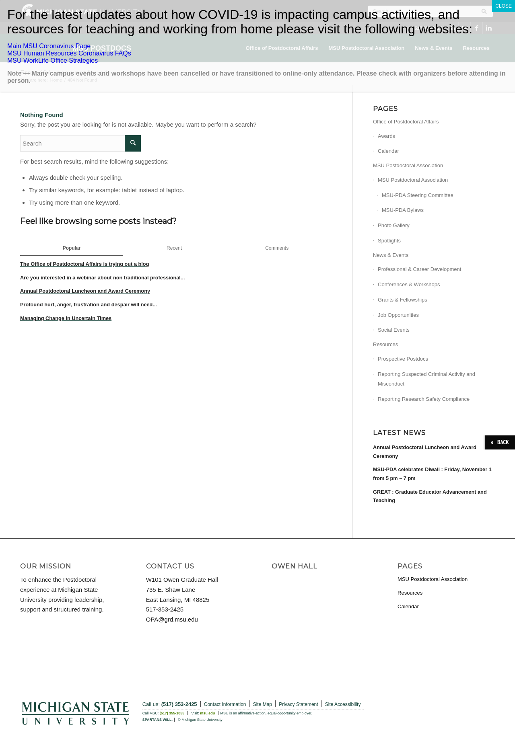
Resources (385, 344)
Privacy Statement (298, 704)
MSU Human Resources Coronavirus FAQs (69, 53)
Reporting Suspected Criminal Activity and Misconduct (426, 379)
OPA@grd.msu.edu (172, 619)
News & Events (390, 255)
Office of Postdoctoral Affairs (406, 122)
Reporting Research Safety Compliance (424, 399)
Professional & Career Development (419, 269)
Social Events (394, 330)
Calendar (388, 151)
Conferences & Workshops (409, 284)
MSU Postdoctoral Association (408, 165)
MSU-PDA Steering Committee (417, 195)
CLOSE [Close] (503, 6)
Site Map (262, 704)
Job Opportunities (398, 315)
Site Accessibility (343, 704)
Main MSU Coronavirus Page (49, 46)
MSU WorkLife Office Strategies (52, 60)
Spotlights (389, 241)
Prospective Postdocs (403, 359)
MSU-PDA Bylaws (403, 210)
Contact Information (225, 704)
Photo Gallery (394, 225)
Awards (386, 136)
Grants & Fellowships (402, 300)
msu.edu (207, 713)
